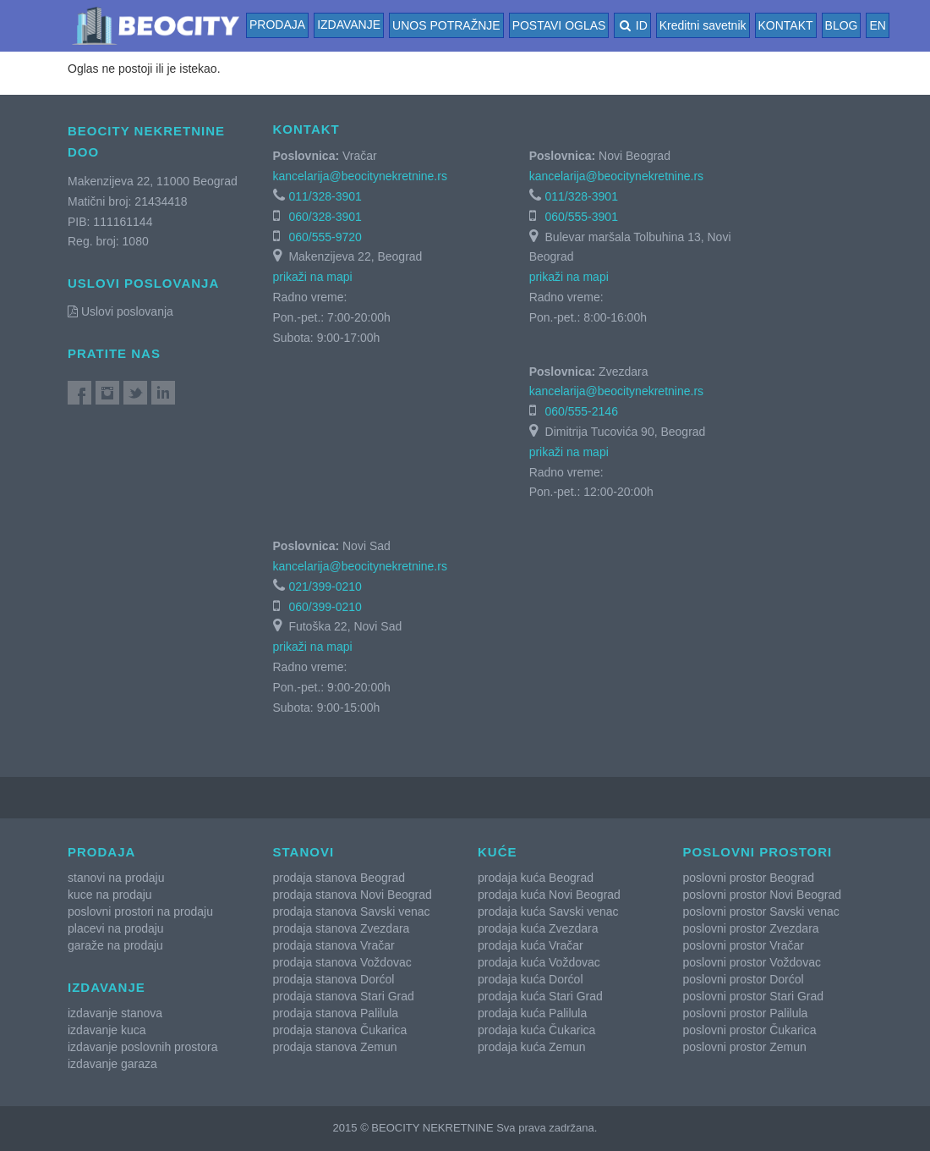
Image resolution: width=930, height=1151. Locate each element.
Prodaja (277, 24)
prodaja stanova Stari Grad (343, 996)
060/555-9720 (324, 237)
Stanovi (304, 852)
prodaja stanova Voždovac (342, 962)
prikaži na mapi (313, 277)
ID (632, 25)
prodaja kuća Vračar (530, 945)
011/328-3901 (324, 196)
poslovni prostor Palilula (745, 1013)
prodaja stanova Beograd (339, 877)
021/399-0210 (324, 586)
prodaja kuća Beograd (536, 877)
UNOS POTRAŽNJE (446, 25)
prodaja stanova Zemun (335, 1047)
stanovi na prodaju (116, 877)
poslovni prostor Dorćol (743, 979)
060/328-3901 (324, 216)
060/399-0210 (324, 607)
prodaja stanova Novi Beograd (352, 894)
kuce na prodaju (110, 894)
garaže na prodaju (115, 945)
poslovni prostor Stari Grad (753, 996)
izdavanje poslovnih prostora (142, 1047)
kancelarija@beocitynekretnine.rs (360, 176)
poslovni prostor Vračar (743, 945)
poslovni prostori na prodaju (140, 911)
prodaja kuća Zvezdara (538, 928)
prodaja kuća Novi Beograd (549, 894)
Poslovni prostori (758, 852)
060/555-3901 (581, 216)
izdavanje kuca (107, 1030)
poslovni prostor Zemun (745, 1047)
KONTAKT (785, 25)
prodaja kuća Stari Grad (540, 996)
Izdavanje (348, 24)
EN (877, 25)
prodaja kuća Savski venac (548, 911)
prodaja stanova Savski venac (351, 911)
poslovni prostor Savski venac (761, 911)
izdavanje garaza (112, 1064)
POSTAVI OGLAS (559, 25)
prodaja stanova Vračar (334, 945)
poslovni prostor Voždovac (752, 962)
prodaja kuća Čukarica (536, 1030)
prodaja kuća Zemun (532, 1047)
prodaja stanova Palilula (336, 1013)
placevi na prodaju (116, 928)
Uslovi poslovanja (120, 311)
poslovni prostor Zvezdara (751, 928)
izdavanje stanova (115, 1013)
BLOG (841, 25)
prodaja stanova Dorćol (334, 979)
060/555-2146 (581, 411)
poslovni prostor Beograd (749, 877)
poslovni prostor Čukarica (750, 1030)
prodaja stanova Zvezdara (341, 928)
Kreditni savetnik (703, 25)
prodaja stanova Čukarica (340, 1030)
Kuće (497, 852)
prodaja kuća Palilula (532, 1013)
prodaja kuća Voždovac (539, 962)
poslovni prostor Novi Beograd (762, 894)
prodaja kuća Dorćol (530, 979)
